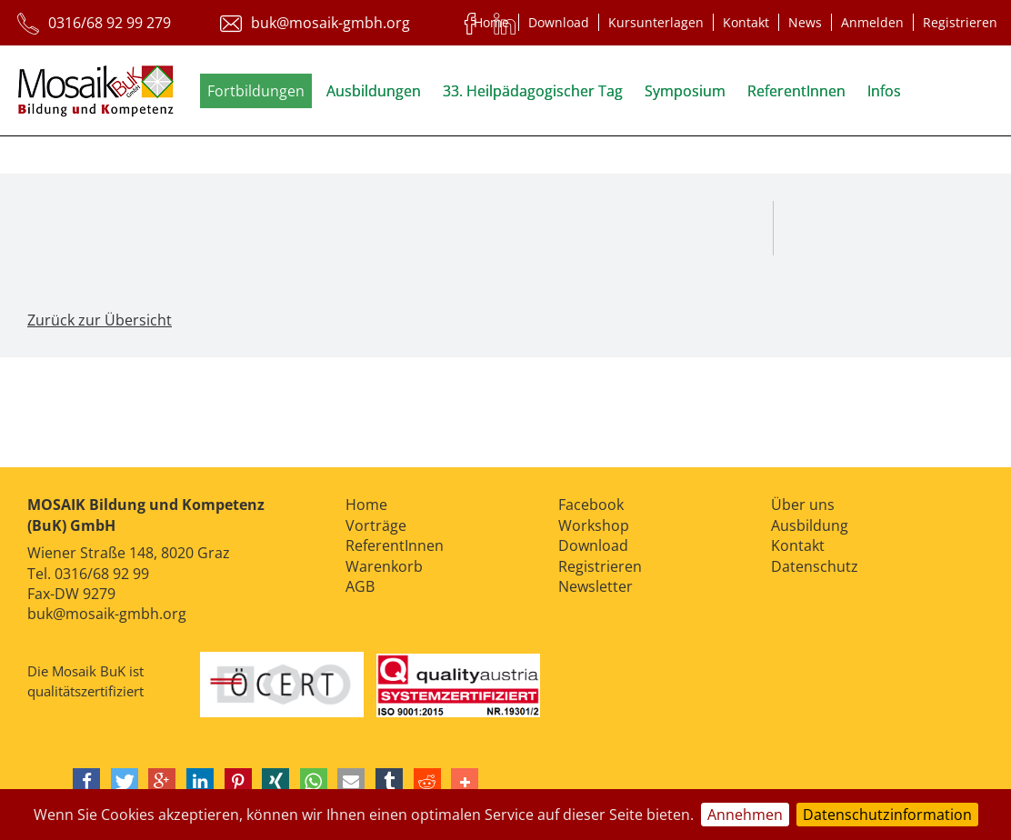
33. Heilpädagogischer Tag (533, 91)
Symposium (685, 91)
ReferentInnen (796, 91)
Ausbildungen (373, 91)
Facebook (591, 505)
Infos (884, 91)
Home (491, 22)
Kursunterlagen (656, 22)
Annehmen (745, 815)
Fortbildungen (256, 91)
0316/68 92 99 (102, 574)
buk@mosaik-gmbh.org (106, 614)
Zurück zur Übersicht (99, 320)
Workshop (593, 525)
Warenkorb (384, 566)
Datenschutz (814, 566)
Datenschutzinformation (887, 815)
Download (558, 22)
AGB (360, 586)
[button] (86, 781)
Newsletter (595, 586)
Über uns (803, 505)
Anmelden (872, 22)
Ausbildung (809, 525)
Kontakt (746, 22)
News (805, 22)
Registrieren (960, 22)
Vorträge (375, 525)
